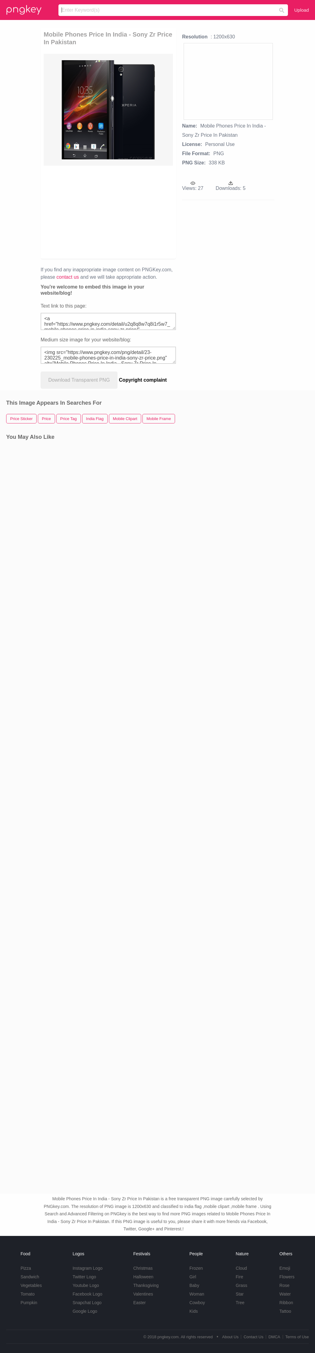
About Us (230, 1337)
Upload (301, 10)
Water (285, 1294)
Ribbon (286, 1302)
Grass (241, 1285)
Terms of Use (297, 1337)
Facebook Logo (87, 1294)
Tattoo (285, 1311)
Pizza (26, 1268)
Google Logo (85, 1311)
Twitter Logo (84, 1276)
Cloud (241, 1268)
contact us (68, 277)
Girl (192, 1276)
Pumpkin (29, 1302)
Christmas (143, 1268)
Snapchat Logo (87, 1302)
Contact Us (253, 1337)
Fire (239, 1276)
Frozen (196, 1268)
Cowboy (197, 1302)
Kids (193, 1311)
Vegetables (31, 1285)
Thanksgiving (146, 1285)
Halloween (143, 1276)
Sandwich (30, 1276)
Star (240, 1294)
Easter (139, 1302)
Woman (196, 1294)
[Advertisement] (138, 212)
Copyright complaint (143, 380)
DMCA (274, 1337)
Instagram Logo (87, 1268)
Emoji (284, 1268)
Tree (240, 1302)
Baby (194, 1285)
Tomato (28, 1294)
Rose (284, 1285)
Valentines (143, 1294)
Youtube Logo (86, 1285)
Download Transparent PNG (79, 380)
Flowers (286, 1276)
